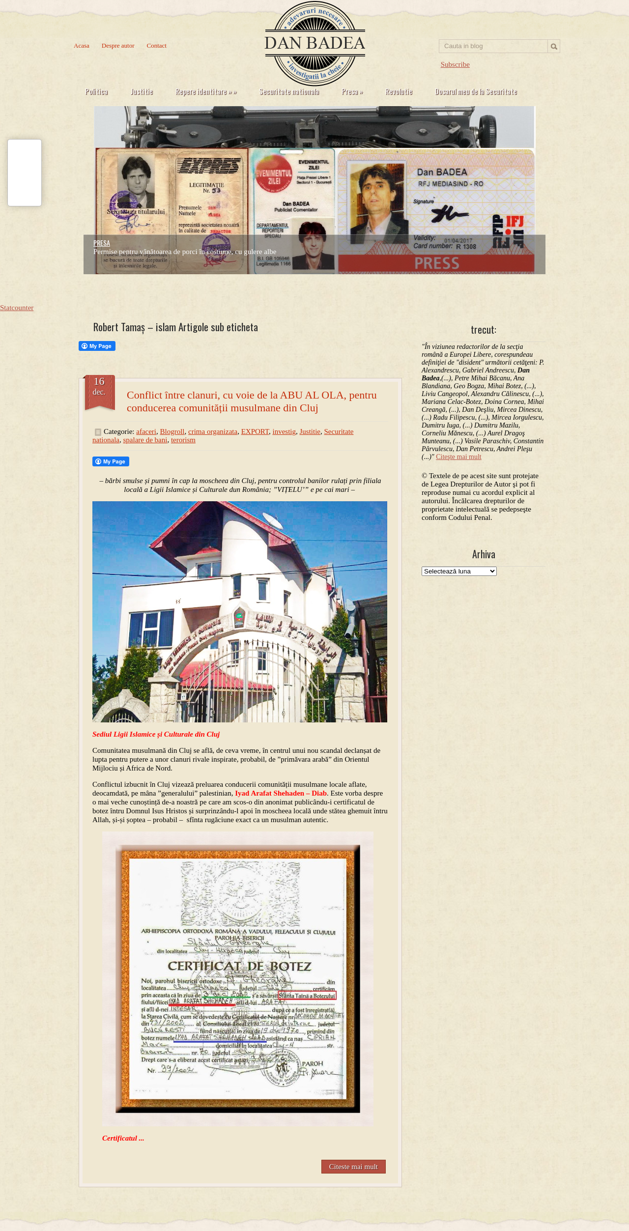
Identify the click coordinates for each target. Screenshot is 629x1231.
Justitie (141, 91)
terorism (183, 440)
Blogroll (172, 431)
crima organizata (212, 431)
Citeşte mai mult (459, 456)
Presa (352, 91)
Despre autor (118, 45)
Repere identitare (205, 91)
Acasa (81, 45)
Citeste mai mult (353, 1167)
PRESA (101, 242)
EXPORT (255, 431)
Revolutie (398, 91)
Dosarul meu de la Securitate (476, 91)
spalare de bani (145, 440)
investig (284, 431)
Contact (157, 45)
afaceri (146, 431)
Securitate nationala (289, 91)
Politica (96, 91)
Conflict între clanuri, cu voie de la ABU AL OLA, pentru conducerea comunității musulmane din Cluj (252, 401)
